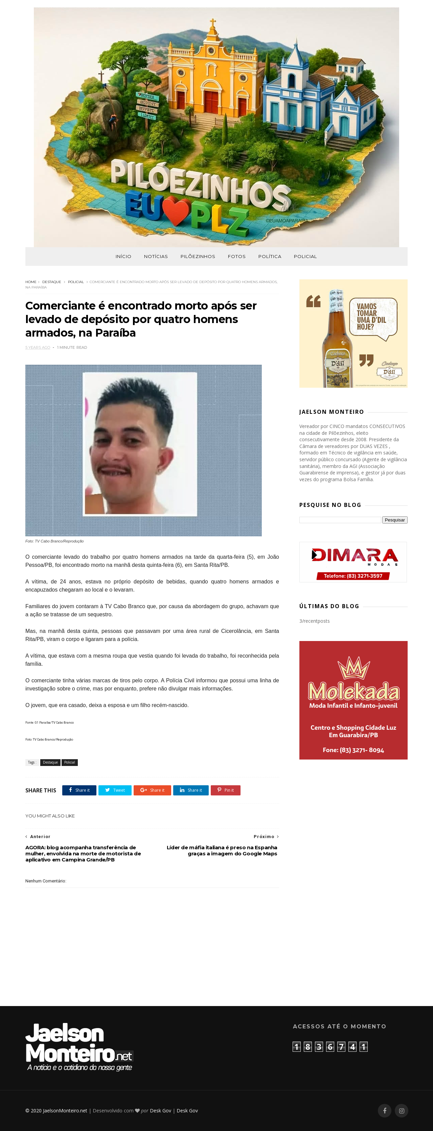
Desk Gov (160, 1110)
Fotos (237, 256)
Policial (305, 256)
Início (124, 256)
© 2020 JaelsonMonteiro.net (56, 1110)
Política (269, 256)
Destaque (51, 282)
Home (31, 282)
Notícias (156, 256)
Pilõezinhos (198, 256)
